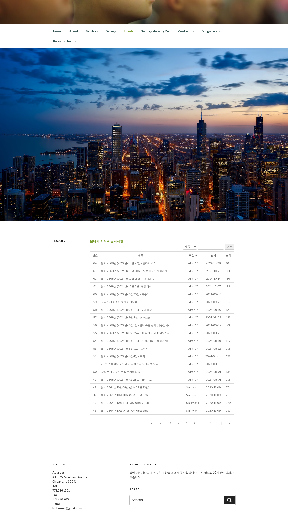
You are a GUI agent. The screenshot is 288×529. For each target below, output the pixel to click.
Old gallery (211, 31)
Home (57, 31)
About (73, 31)
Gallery (111, 31)
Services (92, 31)
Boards (128, 31)
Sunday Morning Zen (156, 31)
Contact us (186, 31)
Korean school (65, 41)
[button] (193, 263)
